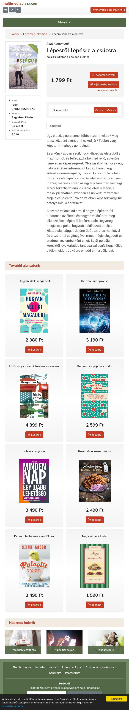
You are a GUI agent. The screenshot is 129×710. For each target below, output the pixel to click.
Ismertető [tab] (55, 126)
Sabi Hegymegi (57, 44)
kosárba (34, 350)
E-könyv (14, 34)
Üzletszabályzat (72, 667)
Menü (64, 22)
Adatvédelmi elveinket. (13, 706)
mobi (111, 110)
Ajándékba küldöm (103, 84)
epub (99, 110)
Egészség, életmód (35, 34)
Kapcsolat (55, 673)
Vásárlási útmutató (46, 667)
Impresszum (72, 673)
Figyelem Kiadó (22, 117)
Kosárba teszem (104, 75)
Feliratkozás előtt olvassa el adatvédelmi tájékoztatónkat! (64, 688)
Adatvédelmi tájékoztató (101, 667)
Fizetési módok (22, 667)
